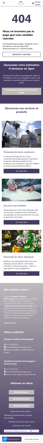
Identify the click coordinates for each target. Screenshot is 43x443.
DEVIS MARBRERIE (21, 405)
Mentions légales (10, 322)
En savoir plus (21, 171)
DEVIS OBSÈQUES (21, 392)
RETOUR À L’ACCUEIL (21, 54)
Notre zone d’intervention (20, 411)
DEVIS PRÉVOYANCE (21, 399)
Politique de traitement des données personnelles (18, 416)
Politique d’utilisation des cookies (21, 421)
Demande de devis (32, 439)
